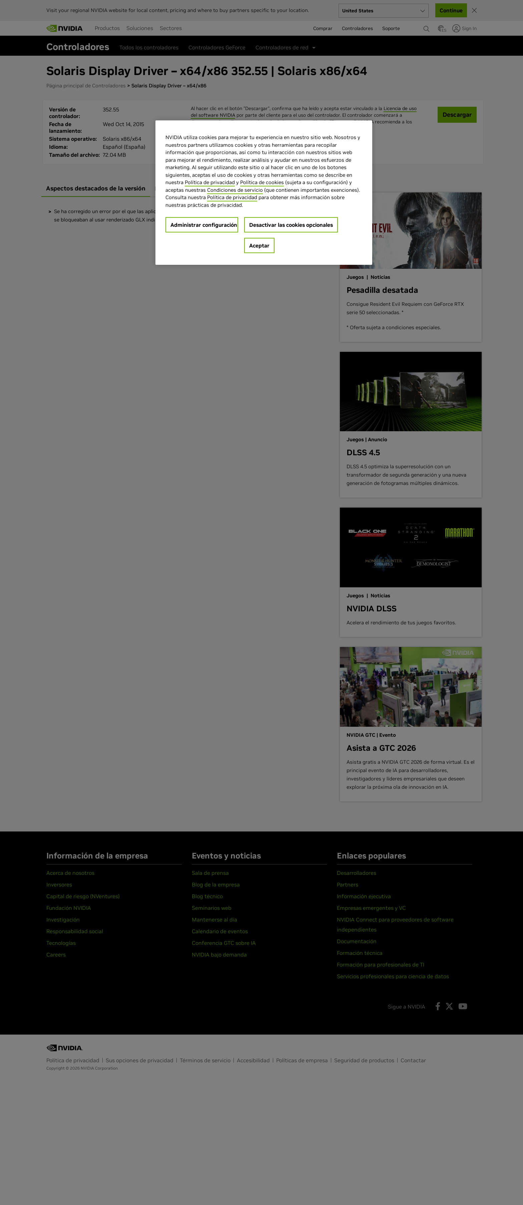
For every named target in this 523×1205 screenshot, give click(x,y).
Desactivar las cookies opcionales (291, 224)
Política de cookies (262, 182)
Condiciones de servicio (235, 190)
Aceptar (259, 245)
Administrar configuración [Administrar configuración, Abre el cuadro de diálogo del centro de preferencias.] (203, 224)
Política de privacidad (210, 182)
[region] (263, 192)
